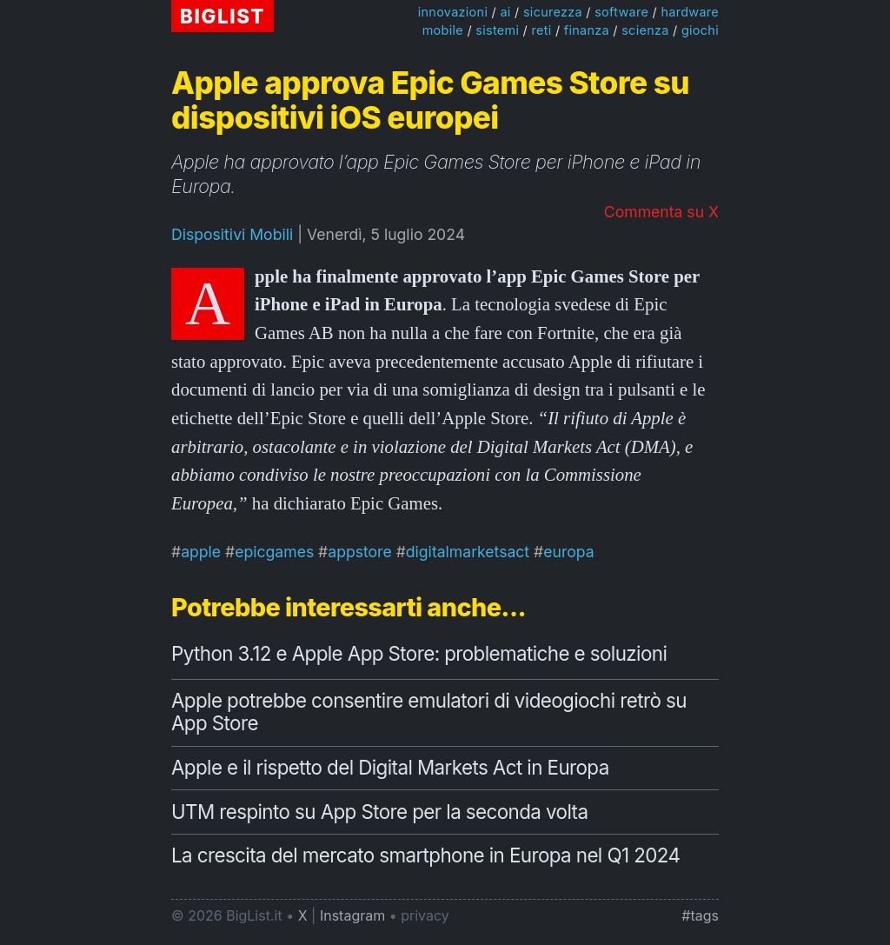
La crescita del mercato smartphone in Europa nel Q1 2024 (425, 855)
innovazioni (453, 11)
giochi (700, 30)
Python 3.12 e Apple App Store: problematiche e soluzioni (419, 653)
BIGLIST (222, 16)
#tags (700, 915)
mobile (442, 30)
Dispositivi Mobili (232, 234)
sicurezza (552, 11)
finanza (586, 30)
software (621, 11)
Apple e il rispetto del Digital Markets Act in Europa (390, 767)
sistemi (497, 30)
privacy (425, 915)
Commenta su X (661, 212)
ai (505, 11)
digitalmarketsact (467, 551)
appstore (359, 551)
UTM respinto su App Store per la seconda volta (379, 811)
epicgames (274, 551)
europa (568, 551)
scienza (644, 30)
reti (541, 30)
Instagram (352, 915)
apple (201, 551)
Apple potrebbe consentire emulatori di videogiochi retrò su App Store (429, 712)
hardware (690, 11)
